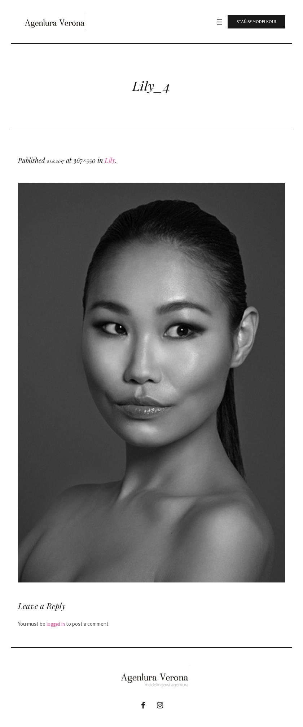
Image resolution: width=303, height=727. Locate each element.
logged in (56, 624)
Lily (110, 160)
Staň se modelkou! (256, 21)
